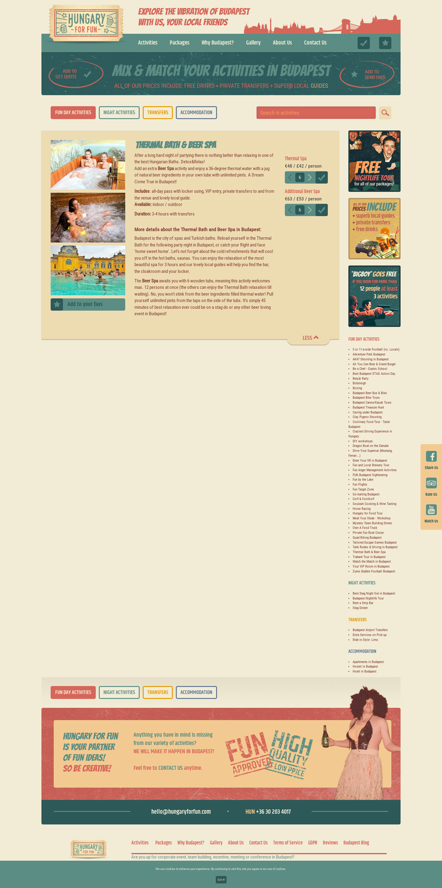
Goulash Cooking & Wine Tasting (374, 504)
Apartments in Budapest (368, 662)
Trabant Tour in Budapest (369, 557)
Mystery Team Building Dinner (372, 523)
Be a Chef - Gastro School (370, 369)
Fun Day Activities (73, 113)
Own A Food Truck (365, 528)
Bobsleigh (359, 383)
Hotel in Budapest (364, 671)
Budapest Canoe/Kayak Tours (372, 403)
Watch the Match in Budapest (372, 562)
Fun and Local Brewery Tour (371, 465)
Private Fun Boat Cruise (368, 533)
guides (319, 85)
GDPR (312, 843)
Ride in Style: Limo (365, 640)
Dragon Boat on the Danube (371, 446)
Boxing (357, 388)
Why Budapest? (218, 42)
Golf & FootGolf (363, 499)
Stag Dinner (360, 608)
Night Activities (119, 113)
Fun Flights (360, 485)
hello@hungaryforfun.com (181, 812)
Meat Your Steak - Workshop (371, 518)
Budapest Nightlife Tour (368, 598)
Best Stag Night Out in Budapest (374, 593)
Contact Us (315, 42)
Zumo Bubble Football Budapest (374, 571)
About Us (282, 42)
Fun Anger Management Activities (375, 470)
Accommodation (196, 113)
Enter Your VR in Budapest (370, 461)
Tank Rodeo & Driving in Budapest (375, 547)
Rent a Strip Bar (363, 603)
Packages (179, 42)
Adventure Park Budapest (369, 354)
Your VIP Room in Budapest (371, 566)
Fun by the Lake (363, 480)
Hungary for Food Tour (367, 513)
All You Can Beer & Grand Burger (374, 364)
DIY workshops (363, 441)
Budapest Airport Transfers (370, 630)
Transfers (157, 113)
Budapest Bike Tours (366, 398)
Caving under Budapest (367, 412)
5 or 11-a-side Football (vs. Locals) (376, 349)
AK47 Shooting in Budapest (371, 359)
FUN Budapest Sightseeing (370, 475)
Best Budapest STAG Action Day (374, 374)
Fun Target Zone (363, 489)
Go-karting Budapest (366, 494)
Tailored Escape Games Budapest (375, 543)
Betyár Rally (361, 379)
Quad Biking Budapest (367, 538)
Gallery (253, 42)
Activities (147, 42)
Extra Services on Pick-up (369, 635)
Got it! (221, 879)
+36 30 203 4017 (268, 812)
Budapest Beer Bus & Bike (370, 393)
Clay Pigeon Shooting (367, 417)
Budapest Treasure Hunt (368, 407)
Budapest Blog (356, 843)
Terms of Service (288, 843)
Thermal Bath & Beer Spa (369, 552)
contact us (170, 768)
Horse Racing (361, 509)
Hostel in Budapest (365, 667)
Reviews (330, 843)
